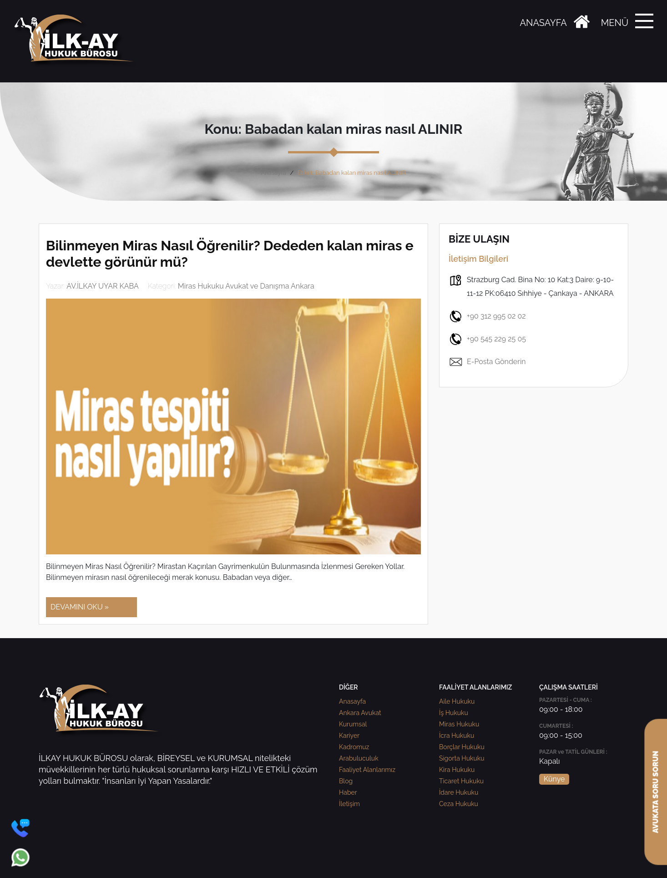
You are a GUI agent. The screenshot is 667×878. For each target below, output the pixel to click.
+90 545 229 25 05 (487, 339)
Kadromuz (354, 747)
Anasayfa (273, 172)
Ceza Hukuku (458, 803)
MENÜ (614, 22)
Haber (348, 792)
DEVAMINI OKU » (80, 607)
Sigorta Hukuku (461, 758)
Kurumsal (353, 724)
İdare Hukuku (458, 792)
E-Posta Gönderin (487, 362)
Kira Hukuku (457, 769)
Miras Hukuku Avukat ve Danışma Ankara (246, 286)
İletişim (349, 803)
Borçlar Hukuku (462, 747)
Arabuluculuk (359, 758)
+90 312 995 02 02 (487, 316)
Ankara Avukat (360, 712)
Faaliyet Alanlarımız (367, 769)
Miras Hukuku (459, 724)
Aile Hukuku (457, 701)
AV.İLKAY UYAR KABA (102, 286)
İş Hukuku (453, 712)
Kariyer (349, 735)
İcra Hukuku (456, 735)
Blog (346, 781)
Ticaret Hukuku (461, 781)
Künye (554, 779)
